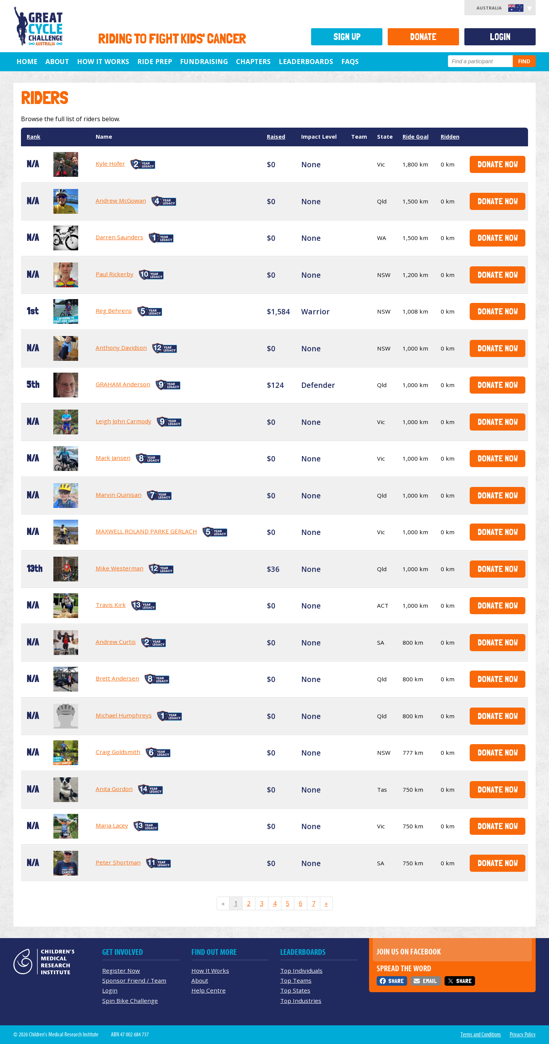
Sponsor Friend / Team (134, 980)
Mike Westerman (119, 568)
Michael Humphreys (124, 715)
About (57, 61)
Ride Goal (416, 136)
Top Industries (300, 1000)
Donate (423, 36)
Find (524, 61)
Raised (276, 136)
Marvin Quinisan (118, 494)
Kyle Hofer (110, 163)
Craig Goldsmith (118, 752)
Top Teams (295, 980)
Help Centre (208, 990)
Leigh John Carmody (123, 421)
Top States (295, 990)
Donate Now (498, 164)
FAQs (350, 61)
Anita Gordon (114, 789)
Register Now (121, 970)
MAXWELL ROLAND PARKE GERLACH (146, 531)
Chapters (253, 61)
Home (26, 61)
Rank (33, 136)
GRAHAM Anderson (123, 384)
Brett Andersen (117, 678)
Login (500, 36)
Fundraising (204, 61)
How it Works (103, 61)
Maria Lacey (112, 825)
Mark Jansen (113, 457)
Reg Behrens (114, 310)
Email (430, 981)
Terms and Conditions (481, 1034)
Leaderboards (306, 61)
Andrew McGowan (121, 200)
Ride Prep (154, 61)
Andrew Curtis (116, 641)
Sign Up (347, 36)
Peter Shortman (118, 862)
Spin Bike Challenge (130, 1000)
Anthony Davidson (121, 347)
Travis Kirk (111, 604)
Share (396, 981)
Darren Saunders (119, 237)
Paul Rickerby (114, 274)
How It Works (210, 970)
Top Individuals (301, 970)
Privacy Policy (523, 1034)
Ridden (450, 136)
